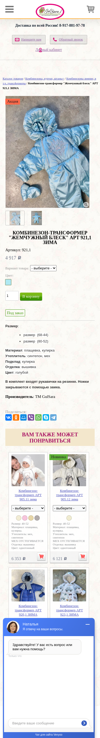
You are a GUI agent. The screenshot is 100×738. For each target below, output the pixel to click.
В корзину (31, 296)
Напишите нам (31, 39)
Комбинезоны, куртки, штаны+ (44, 78)
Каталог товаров (13, 78)
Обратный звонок (71, 39)
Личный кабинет (48, 50)
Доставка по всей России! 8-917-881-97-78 (50, 25)
